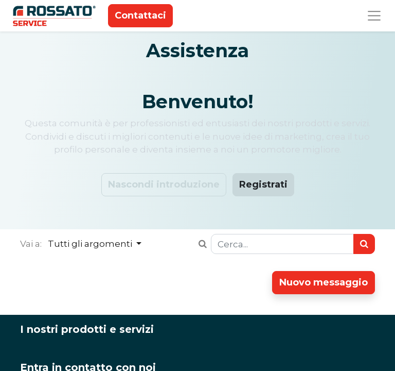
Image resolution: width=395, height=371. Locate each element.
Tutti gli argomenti (91, 244)
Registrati (263, 184)
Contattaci (140, 15)
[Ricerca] (364, 244)
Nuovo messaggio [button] (323, 282)
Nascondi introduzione (164, 184)
